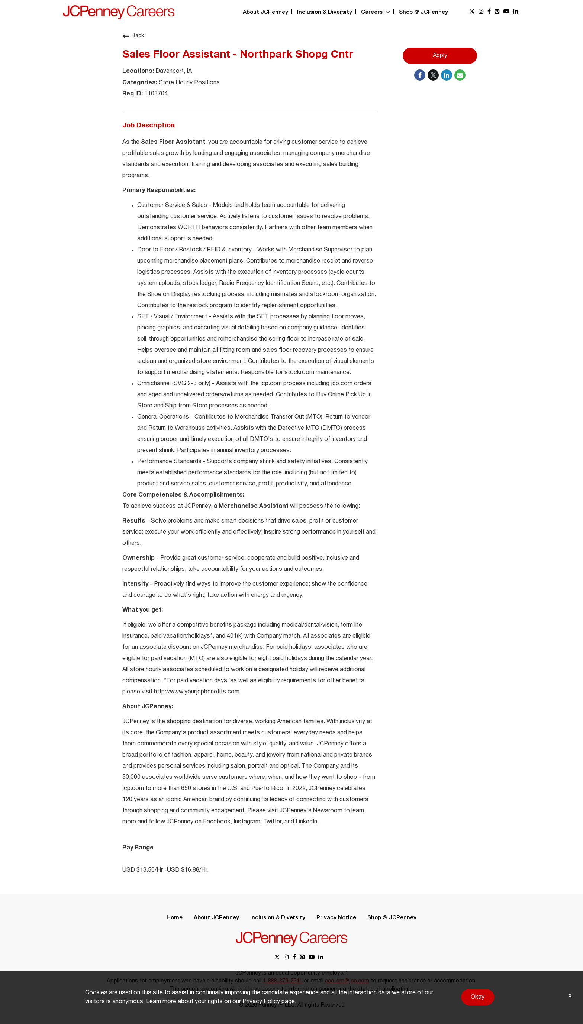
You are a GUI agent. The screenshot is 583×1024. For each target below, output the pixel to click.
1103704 (155, 94)
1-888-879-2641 (282, 981)
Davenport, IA (173, 71)
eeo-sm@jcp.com (347, 981)
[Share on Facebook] (419, 75)
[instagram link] (481, 12)
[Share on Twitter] (433, 75)
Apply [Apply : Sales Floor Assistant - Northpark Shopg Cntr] (440, 55)
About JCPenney (265, 12)
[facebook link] (489, 12)
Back (133, 36)
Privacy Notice (336, 917)
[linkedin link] (515, 12)
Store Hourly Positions (188, 82)
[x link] (472, 12)
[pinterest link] (497, 12)
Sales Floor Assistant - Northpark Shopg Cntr (237, 55)
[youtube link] (506, 12)
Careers (375, 12)
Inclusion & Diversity (324, 12)
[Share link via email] (460, 75)
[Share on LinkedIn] (446, 75)
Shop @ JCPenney (423, 12)
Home (175, 917)
